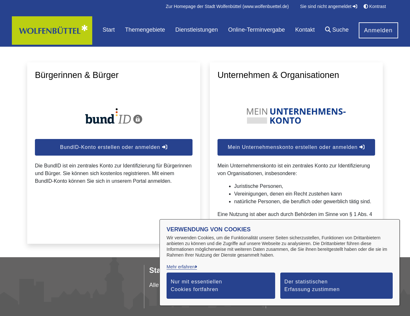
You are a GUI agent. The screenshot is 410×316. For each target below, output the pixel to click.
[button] (337, 30)
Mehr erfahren (181, 266)
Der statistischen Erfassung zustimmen (312, 285)
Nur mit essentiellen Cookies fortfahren (196, 285)
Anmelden (378, 30)
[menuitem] (227, 6)
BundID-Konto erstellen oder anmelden (113, 147)
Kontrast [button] (375, 6)
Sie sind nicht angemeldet (328, 6)
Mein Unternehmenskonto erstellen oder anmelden (296, 147)
